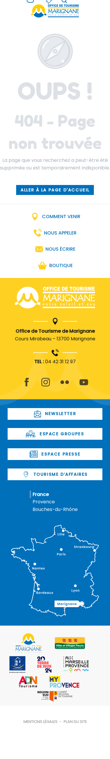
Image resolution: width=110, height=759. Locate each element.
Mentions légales (40, 721)
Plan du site (75, 721)
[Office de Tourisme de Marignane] (55, 11)
